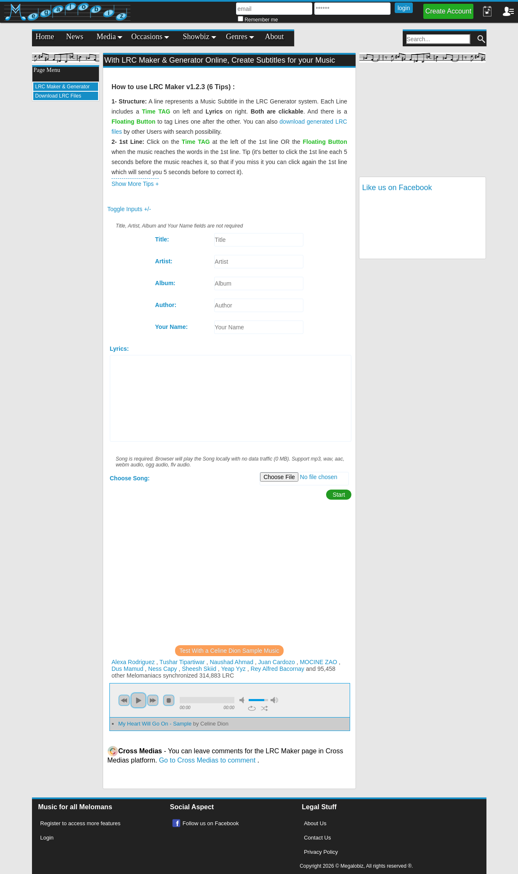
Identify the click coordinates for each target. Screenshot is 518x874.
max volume (274, 700)
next (153, 700)
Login (47, 837)
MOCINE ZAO (318, 662)
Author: (166, 305)
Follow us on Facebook (211, 823)
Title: (162, 239)
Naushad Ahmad (231, 662)
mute (243, 700)
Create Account (448, 11)
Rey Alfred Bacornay (277, 668)
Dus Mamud (127, 668)
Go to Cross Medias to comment (208, 760)
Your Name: (171, 326)
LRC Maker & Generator (62, 87)
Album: (165, 283)
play (138, 700)
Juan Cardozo (276, 662)
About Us (315, 823)
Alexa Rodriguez (133, 662)
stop (169, 700)
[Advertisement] (65, 234)
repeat (252, 708)
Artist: (164, 261)
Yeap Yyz (233, 668)
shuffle (264, 708)
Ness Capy (162, 668)
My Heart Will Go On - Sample (173, 723)
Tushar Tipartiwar (182, 662)
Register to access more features (80, 823)
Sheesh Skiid (199, 668)
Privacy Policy (321, 852)
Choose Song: (130, 478)
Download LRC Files (58, 96)
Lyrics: (119, 348)
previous (124, 700)
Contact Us (317, 837)
